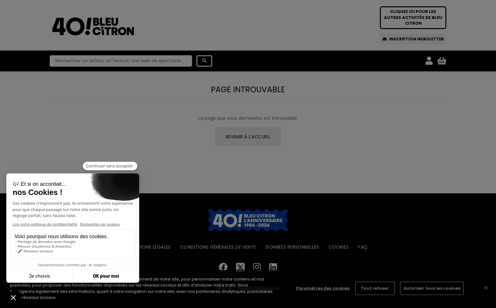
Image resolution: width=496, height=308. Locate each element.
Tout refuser (375, 288)
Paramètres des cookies (323, 288)
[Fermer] (486, 288)
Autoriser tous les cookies (432, 288)
